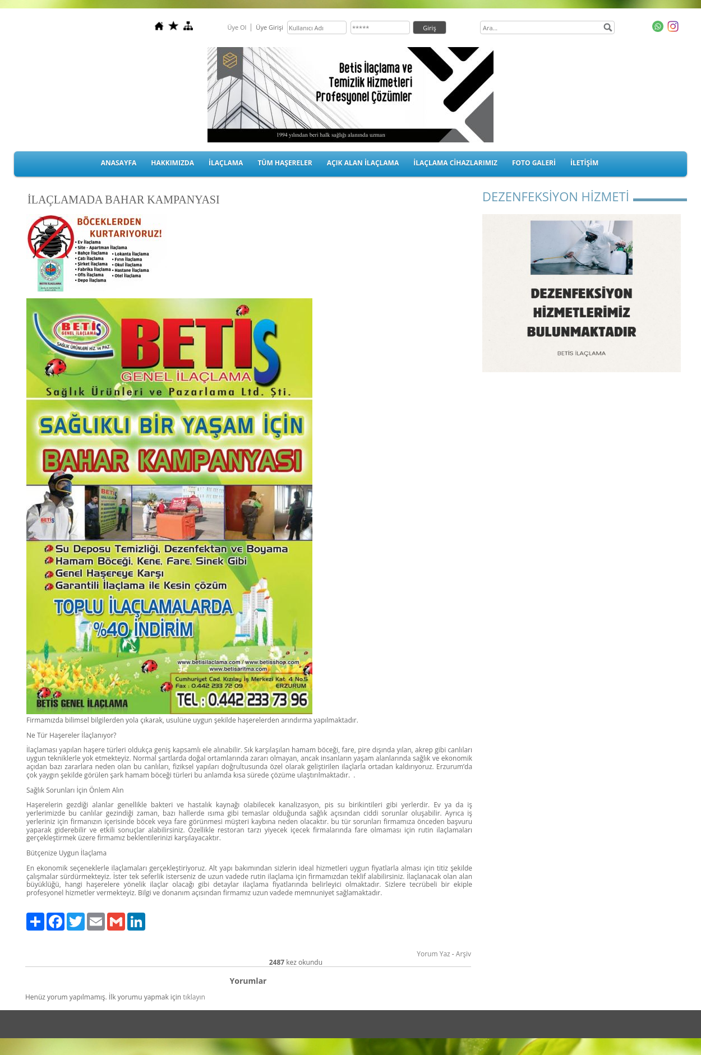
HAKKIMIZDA (172, 163)
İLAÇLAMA (226, 163)
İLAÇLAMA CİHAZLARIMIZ (455, 163)
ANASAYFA (119, 163)
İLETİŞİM (584, 163)
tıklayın (194, 997)
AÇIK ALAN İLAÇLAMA (363, 163)
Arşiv (463, 954)
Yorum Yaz (433, 954)
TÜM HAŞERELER (284, 163)
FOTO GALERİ (534, 163)
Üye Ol (236, 27)
